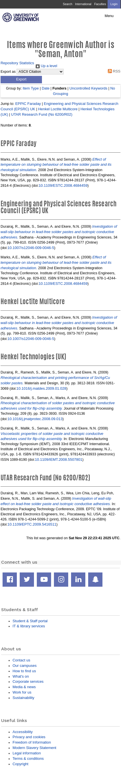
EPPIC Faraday (28, 103)
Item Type (31, 88)
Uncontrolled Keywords (88, 88)
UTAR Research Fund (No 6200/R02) (41, 114)
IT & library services (29, 626)
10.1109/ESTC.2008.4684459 (63, 185)
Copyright (20, 764)
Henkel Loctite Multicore (58, 109)
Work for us (22, 692)
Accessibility (23, 732)
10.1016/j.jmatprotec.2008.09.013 (34, 419)
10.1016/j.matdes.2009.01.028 (41, 388)
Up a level (46, 66)
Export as (8, 72)
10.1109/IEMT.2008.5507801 (58, 459)
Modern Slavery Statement (34, 748)
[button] (21, 79)
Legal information (27, 753)
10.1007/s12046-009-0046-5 (30, 248)
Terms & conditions (28, 758)
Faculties (100, 4)
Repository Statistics (17, 63)
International (83, 4)
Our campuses (25, 665)
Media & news (24, 687)
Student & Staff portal (30, 621)
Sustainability (23, 698)
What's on (21, 676)
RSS (113, 71)
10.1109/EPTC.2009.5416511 (31, 524)
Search (67, 4)
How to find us (24, 671)
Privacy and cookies (29, 737)
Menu (109, 16)
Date (45, 88)
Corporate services (28, 681)
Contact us (21, 660)
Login (114, 4)
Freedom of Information (32, 742)
